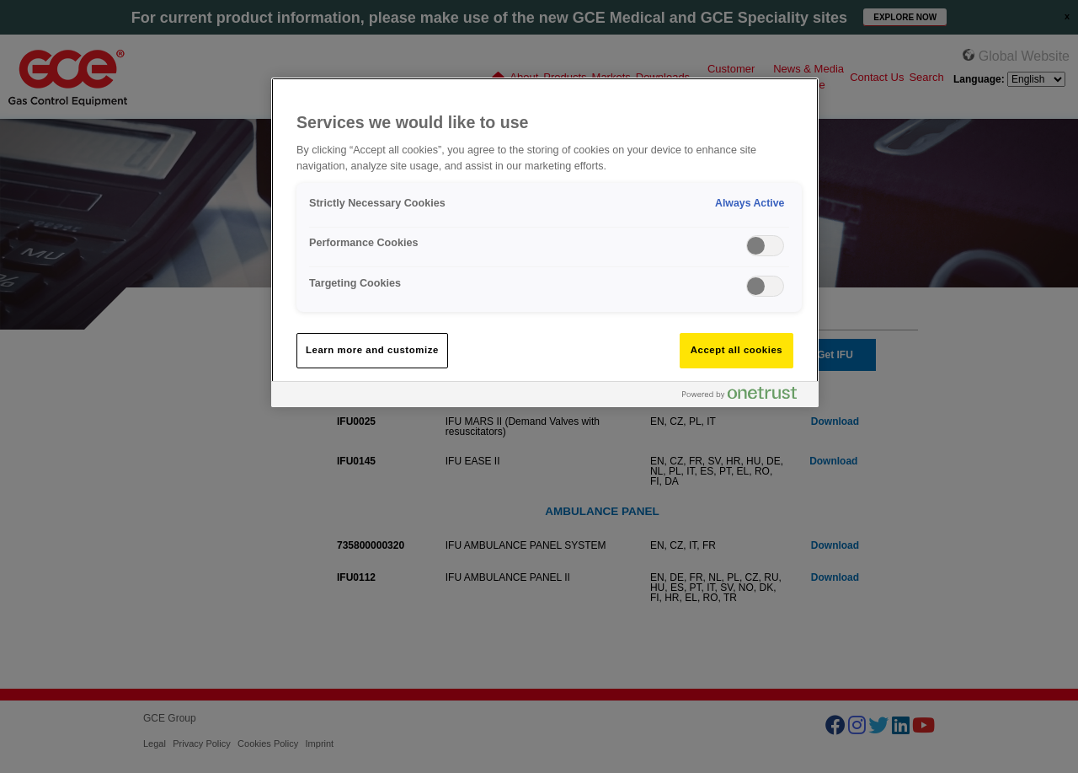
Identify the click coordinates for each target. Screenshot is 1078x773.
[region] (545, 242)
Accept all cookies (737, 350)
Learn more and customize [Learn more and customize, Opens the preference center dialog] (372, 350)
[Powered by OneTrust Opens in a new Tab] (746, 396)
